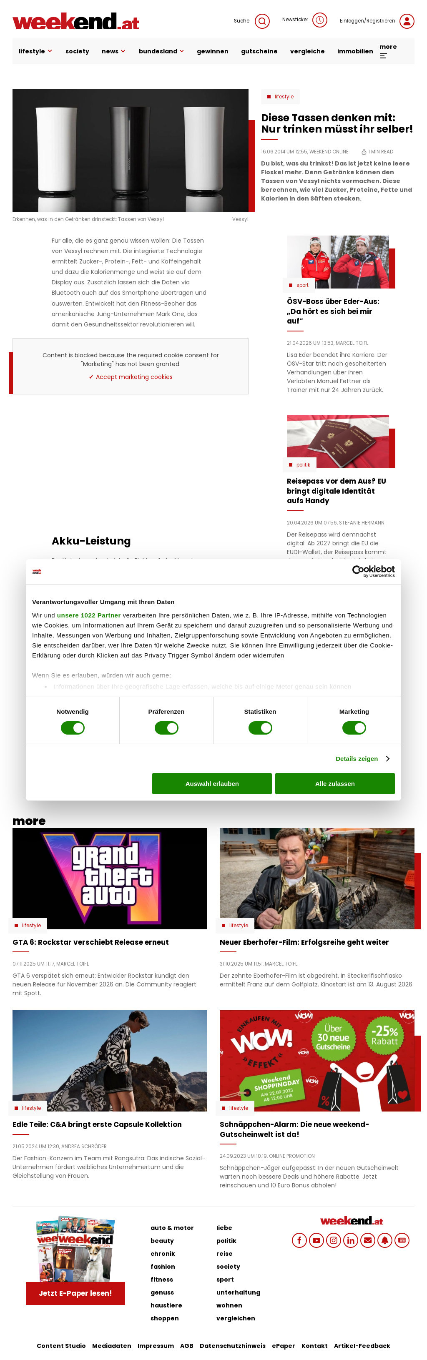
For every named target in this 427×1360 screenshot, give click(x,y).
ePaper (283, 1346)
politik (226, 1241)
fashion (163, 1266)
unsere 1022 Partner (89, 614)
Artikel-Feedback (362, 1346)
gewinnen (213, 51)
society (77, 51)
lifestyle (36, 51)
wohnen (229, 1305)
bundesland (161, 51)
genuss (162, 1292)
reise (224, 1254)
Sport (302, 285)
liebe (224, 1228)
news (114, 51)
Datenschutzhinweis (233, 1346)
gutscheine (259, 51)
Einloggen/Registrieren (377, 21)
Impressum (156, 1346)
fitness (162, 1279)
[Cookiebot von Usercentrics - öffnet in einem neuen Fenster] (358, 571)
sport (225, 1279)
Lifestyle (284, 96)
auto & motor (172, 1228)
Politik (303, 465)
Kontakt (314, 1346)
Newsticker (304, 20)
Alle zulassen (335, 783)
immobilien (355, 51)
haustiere (166, 1305)
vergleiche (307, 51)
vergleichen (235, 1318)
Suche (252, 21)
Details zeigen (357, 758)
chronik (163, 1254)
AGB (186, 1346)
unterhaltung (238, 1292)
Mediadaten (111, 1346)
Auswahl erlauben (212, 783)
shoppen (165, 1318)
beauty (162, 1241)
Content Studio (61, 1346)
